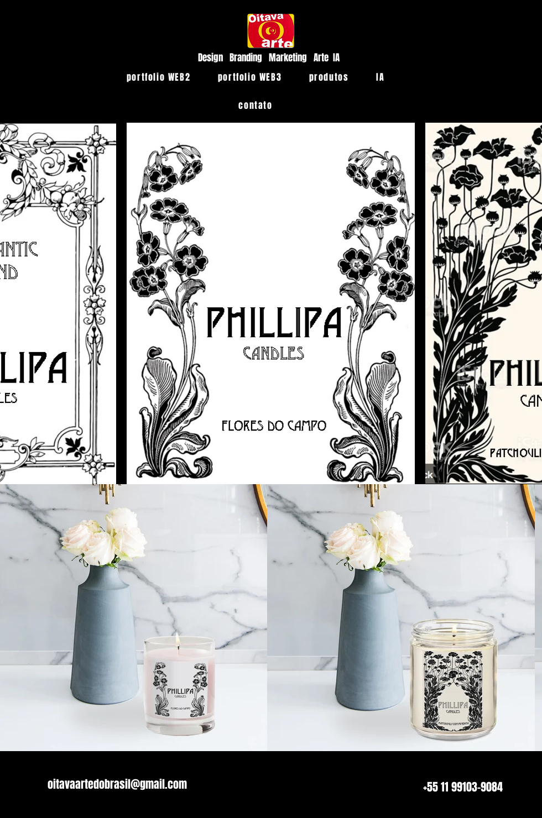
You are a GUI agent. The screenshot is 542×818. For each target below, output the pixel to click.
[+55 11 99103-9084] (463, 787)
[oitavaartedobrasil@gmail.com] (117, 784)
